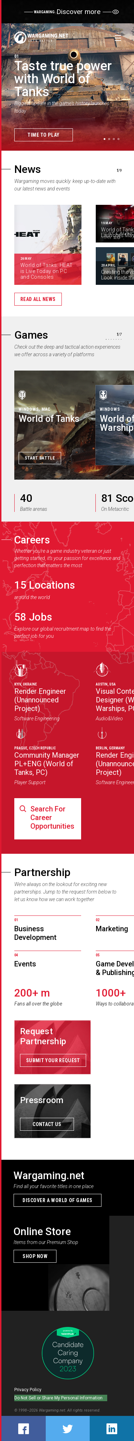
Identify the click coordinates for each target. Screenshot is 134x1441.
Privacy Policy (27, 1389)
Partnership (42, 872)
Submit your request (53, 1060)
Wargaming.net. (53, 1410)
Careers (32, 540)
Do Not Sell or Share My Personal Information (58, 1397)
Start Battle (40, 458)
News (27, 169)
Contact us (47, 1124)
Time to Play (44, 135)
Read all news (38, 299)
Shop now (35, 1256)
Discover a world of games (58, 1200)
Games (31, 335)
